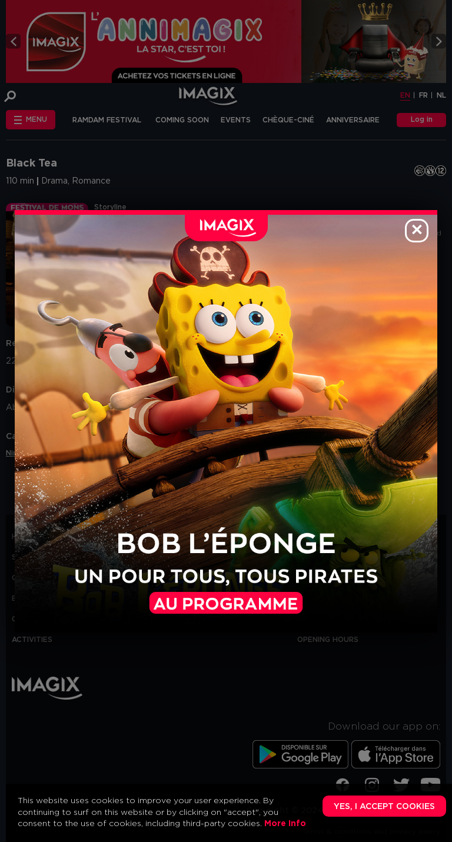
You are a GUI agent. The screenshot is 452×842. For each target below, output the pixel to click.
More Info (285, 823)
